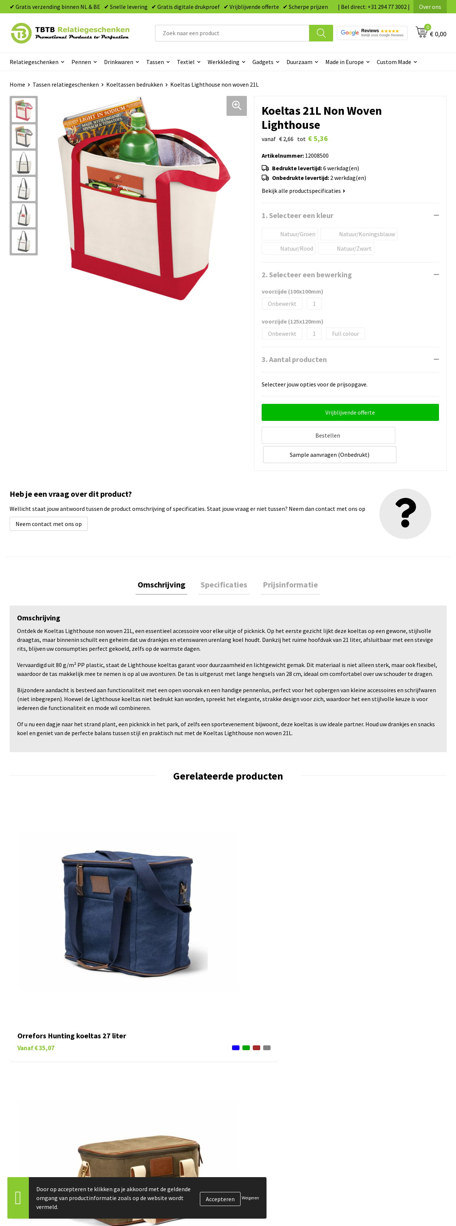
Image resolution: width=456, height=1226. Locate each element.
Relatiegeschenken (34, 62)
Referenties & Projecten (375, 1054)
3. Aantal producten (294, 359)
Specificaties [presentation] (224, 564)
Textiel (186, 62)
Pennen (81, 62)
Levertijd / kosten (151, 1031)
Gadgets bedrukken (261, 1054)
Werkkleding (223, 62)
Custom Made (394, 62)
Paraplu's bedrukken (263, 1087)
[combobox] (232, 33)
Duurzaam (299, 62)
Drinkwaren (118, 62)
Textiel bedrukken (260, 1076)
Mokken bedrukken (261, 1065)
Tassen (155, 62)
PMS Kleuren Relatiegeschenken (170, 1065)
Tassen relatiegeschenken (66, 84)
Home (17, 84)
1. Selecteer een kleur (297, 215)
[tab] (166, 564)
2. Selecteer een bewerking (307, 274)
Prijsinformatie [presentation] (286, 564)
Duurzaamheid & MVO (156, 1099)
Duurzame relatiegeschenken (274, 1042)
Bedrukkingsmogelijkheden (163, 1054)
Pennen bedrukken (261, 1020)
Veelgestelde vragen (154, 1020)
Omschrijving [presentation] (166, 564)
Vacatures (357, 1031)
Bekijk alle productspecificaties (303, 190)
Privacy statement (368, 1065)
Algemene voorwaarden (375, 1087)
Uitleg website (147, 1042)
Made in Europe (344, 62)
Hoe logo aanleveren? (156, 1076)
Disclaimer (358, 1076)
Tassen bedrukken (260, 1031)
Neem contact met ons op (49, 502)
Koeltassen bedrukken (134, 84)
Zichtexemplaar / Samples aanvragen (176, 1087)
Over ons (430, 6)
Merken (246, 1099)
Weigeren (250, 1197)
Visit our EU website (370, 1099)
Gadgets (263, 62)
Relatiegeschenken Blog (376, 1042)
